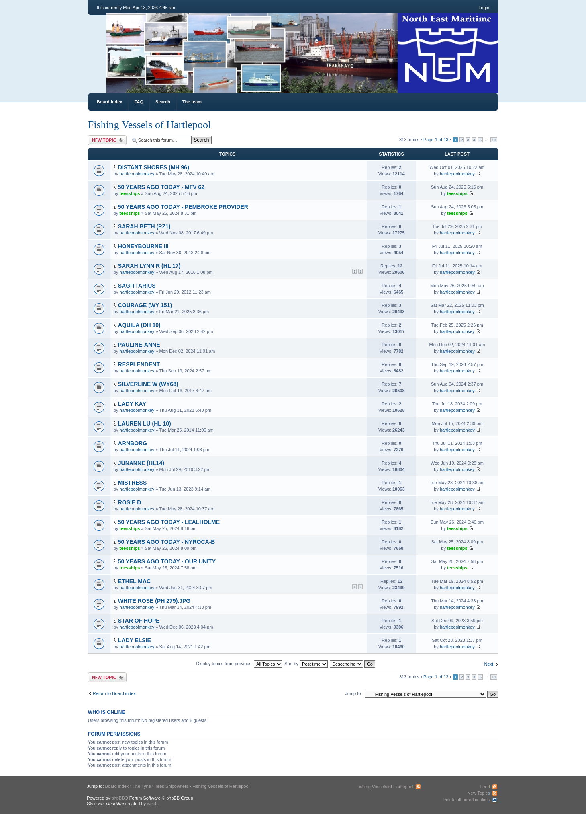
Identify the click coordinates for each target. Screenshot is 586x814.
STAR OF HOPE (139, 620)
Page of (435, 139)
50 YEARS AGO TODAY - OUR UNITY (167, 561)
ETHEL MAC (134, 581)
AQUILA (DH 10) (139, 325)
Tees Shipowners (172, 786)
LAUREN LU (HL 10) (144, 423)
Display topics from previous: (239, 663)
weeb (152, 803)
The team (192, 101)
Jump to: (353, 693)
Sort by (306, 663)
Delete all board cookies (466, 799)
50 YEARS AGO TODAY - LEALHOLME (169, 522)
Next (489, 664)
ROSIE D (129, 502)
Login (483, 7)
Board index (110, 101)
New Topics (479, 793)
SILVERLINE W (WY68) (148, 384)
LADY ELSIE (134, 640)
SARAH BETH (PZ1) (144, 226)
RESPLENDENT (139, 364)
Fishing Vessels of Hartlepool (149, 125)
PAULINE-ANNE (139, 344)
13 (494, 140)
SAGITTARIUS (137, 285)
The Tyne (142, 786)
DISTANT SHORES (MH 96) (153, 167)
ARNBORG (132, 443)
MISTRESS (132, 482)
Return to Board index (114, 693)
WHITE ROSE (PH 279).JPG (154, 601)
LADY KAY (132, 404)
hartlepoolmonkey (137, 173)
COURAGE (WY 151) (145, 305)
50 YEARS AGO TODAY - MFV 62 (161, 187)
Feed (485, 786)
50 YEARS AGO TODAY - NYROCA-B (166, 542)
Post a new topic (107, 140)
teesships (130, 193)
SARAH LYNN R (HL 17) (149, 266)
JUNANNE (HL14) (141, 463)
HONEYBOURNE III (143, 246)
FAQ (138, 101)
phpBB (118, 798)
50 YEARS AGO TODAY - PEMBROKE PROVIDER (183, 207)
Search (162, 101)
